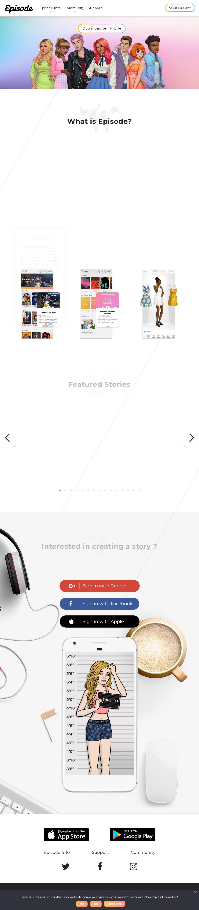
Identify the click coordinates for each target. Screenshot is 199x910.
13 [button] (128, 491)
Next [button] (191, 438)
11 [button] (116, 491)
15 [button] (139, 491)
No (96, 904)
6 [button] (88, 491)
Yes (82, 904)
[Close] (195, 892)
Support (95, 8)
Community (74, 8)
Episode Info (50, 8)
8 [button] (99, 491)
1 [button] (60, 491)
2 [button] (65, 491)
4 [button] (77, 491)
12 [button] (122, 491)
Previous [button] (8, 438)
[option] (40, 312)
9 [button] (105, 491)
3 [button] (71, 491)
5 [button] (82, 491)
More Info (114, 904)
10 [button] (111, 491)
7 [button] (94, 491)
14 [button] (134, 491)
